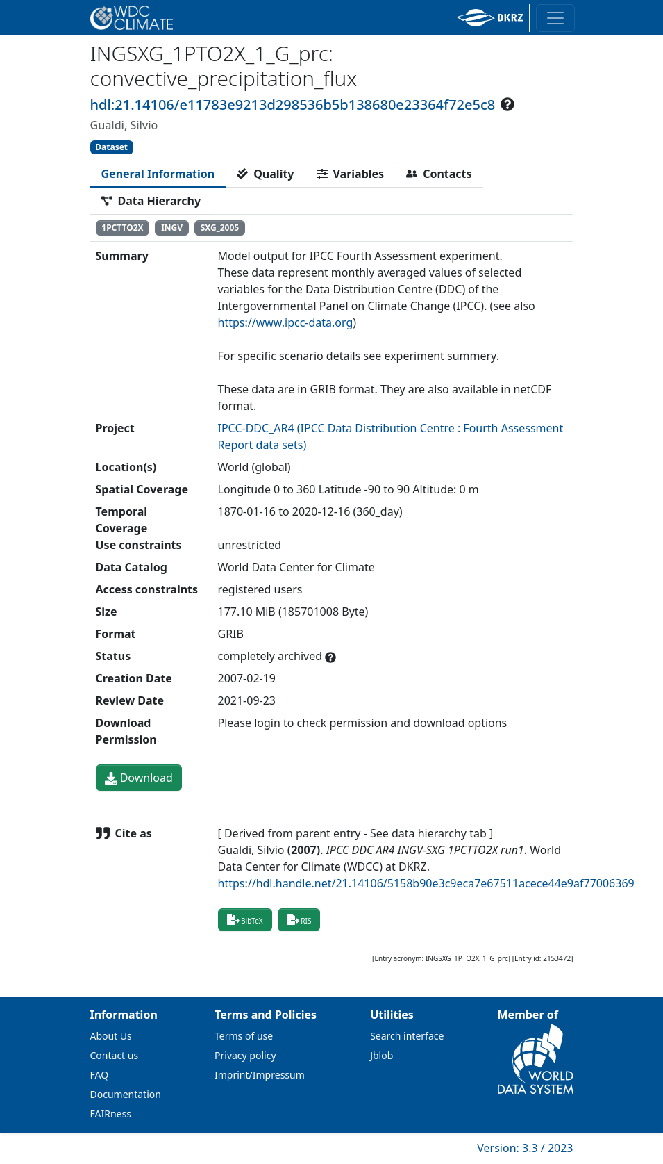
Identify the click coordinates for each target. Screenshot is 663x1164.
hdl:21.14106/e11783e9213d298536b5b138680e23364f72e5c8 (293, 104)
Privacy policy (245, 1055)
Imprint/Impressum (260, 1074)
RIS (299, 919)
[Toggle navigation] (555, 18)
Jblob (381, 1055)
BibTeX (245, 919)
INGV (172, 227)
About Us (111, 1035)
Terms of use (244, 1035)
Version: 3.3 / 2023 (525, 1148)
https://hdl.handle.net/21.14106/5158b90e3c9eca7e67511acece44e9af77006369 (426, 883)
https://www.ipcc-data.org (285, 322)
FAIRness (110, 1113)
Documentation (125, 1094)
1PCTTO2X (122, 227)
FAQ (99, 1074)
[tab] (158, 174)
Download (139, 777)
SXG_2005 (220, 227)
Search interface (407, 1035)
